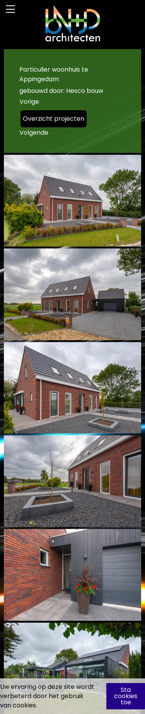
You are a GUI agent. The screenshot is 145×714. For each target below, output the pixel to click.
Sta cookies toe (125, 696)
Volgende (33, 132)
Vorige (29, 101)
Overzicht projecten (53, 118)
